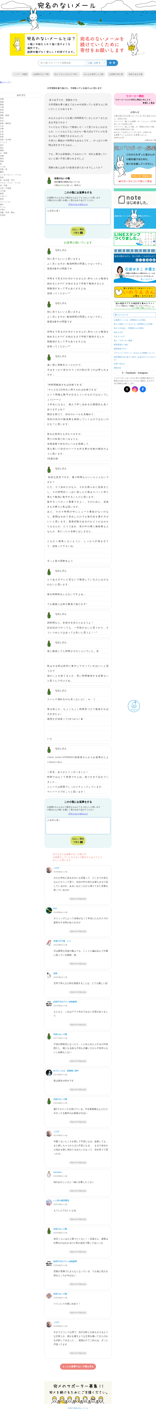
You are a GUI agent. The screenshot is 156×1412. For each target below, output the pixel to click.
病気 (2, 158)
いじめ (2, 167)
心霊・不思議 (5, 188)
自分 (2, 145)
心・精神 (3, 153)
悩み (2, 148)
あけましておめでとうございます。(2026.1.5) (132, 132)
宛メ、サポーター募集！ (124, 340)
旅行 (2, 204)
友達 (2, 110)
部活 (2, 118)
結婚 (2, 102)
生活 (2, 121)
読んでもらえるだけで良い (66, 74)
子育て (2, 210)
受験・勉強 (4, 115)
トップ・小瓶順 (20, 74)
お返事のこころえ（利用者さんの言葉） (130, 320)
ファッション (5, 202)
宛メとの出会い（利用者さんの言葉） (129, 328)
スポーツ (3, 196)
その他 (2, 191)
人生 (2, 126)
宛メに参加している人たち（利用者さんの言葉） (134, 324)
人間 (2, 107)
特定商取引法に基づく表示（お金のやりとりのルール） (135, 358)
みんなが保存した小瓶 (93, 74)
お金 (2, 131)
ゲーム (2, 207)
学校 (2, 112)
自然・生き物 (5, 139)
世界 (2, 137)
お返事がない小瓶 (41, 74)
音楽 (2, 177)
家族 (2, 104)
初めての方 (118, 332)
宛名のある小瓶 (136, 74)
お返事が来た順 (116, 74)
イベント (3, 142)
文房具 (2, 215)
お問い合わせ (119, 364)
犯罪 (2, 199)
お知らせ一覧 (150, 140)
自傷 (2, 156)
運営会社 (117, 368)
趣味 (2, 172)
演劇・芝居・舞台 (7, 212)
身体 (2, 161)
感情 (2, 150)
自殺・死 (3, 169)
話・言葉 (3, 185)
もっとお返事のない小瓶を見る (78, 1366)
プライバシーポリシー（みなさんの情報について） (135, 353)
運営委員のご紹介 (121, 345)
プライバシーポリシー (78, 204)
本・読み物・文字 (7, 180)
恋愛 (2, 99)
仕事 (2, 129)
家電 (2, 194)
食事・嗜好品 (5, 123)
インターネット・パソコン (11, 175)
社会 (2, 134)
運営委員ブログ (120, 349)
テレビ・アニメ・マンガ (10, 183)
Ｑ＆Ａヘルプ (119, 336)
